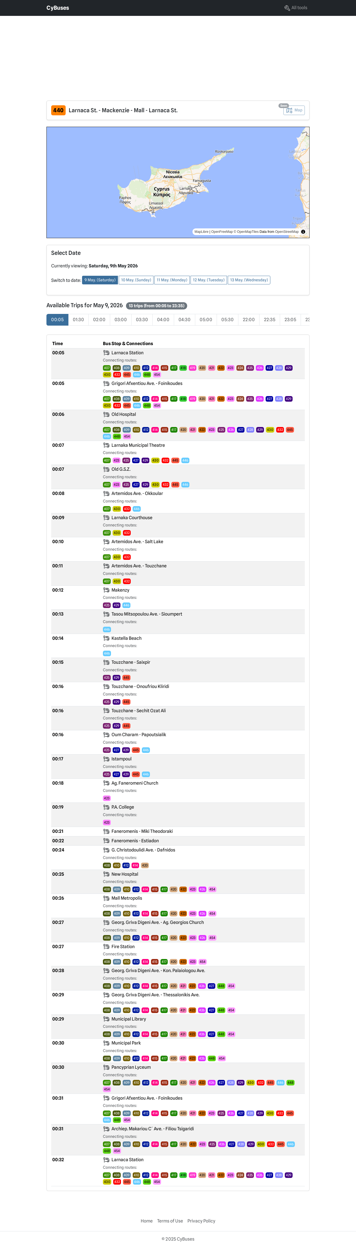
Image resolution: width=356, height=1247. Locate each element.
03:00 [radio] (121, 319)
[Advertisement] (167, 55)
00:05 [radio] (57, 319)
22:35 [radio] (269, 319)
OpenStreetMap (287, 232)
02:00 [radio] (99, 319)
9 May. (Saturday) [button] (100, 280)
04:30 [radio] (185, 319)
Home (147, 1221)
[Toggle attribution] (303, 231)
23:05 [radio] (290, 319)
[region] (178, 182)
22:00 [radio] (249, 319)
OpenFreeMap (222, 232)
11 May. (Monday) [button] (172, 280)
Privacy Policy (201, 1221)
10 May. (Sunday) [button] (136, 280)
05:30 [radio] (227, 319)
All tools (295, 8)
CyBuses (57, 7)
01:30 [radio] (78, 319)
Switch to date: (66, 280)
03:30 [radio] (142, 319)
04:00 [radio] (163, 319)
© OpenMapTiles (246, 232)
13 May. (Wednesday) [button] (249, 280)
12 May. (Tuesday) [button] (208, 280)
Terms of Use (170, 1221)
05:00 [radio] (206, 319)
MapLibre (202, 232)
